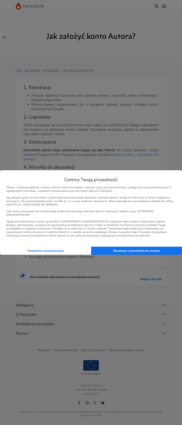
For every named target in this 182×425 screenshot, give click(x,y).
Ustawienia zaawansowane (45, 251)
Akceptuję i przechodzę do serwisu (136, 251)
